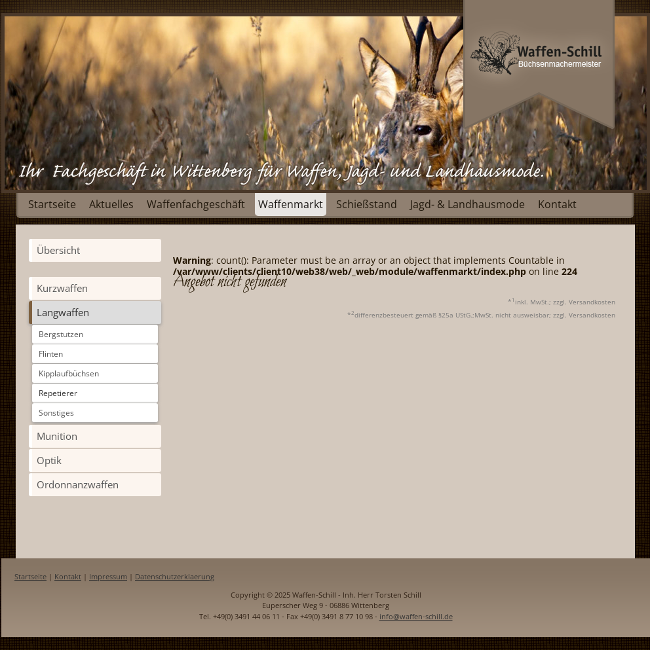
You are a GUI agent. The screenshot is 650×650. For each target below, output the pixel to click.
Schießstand (366, 204)
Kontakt (557, 204)
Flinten (51, 353)
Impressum (108, 576)
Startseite (52, 204)
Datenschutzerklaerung (174, 576)
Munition (57, 435)
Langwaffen (63, 312)
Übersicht (58, 250)
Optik (49, 460)
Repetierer (58, 393)
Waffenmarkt (290, 204)
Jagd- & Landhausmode (467, 204)
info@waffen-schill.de (416, 616)
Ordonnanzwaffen (78, 484)
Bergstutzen (61, 334)
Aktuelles (111, 204)
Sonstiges (56, 412)
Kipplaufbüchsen (69, 373)
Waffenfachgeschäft (196, 204)
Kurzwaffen (62, 288)
